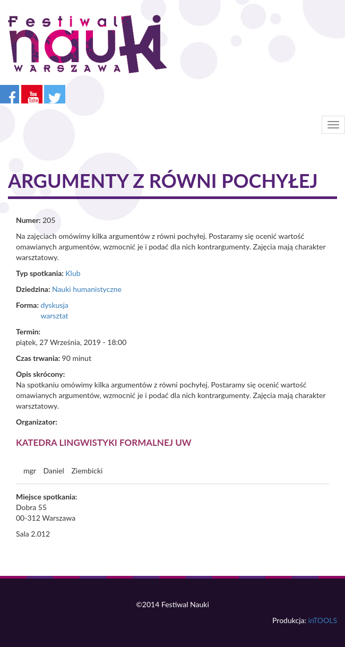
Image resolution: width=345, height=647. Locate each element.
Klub (72, 273)
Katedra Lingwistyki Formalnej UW (104, 442)
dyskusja (54, 304)
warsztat (54, 315)
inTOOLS (322, 620)
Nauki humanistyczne (87, 289)
